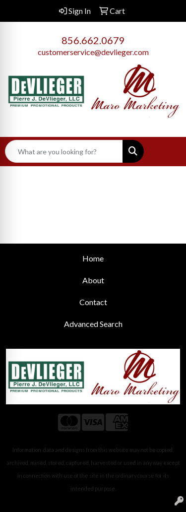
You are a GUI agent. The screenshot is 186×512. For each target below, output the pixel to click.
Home (93, 258)
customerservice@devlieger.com (93, 52)
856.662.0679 (93, 40)
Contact (93, 302)
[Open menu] (166, 151)
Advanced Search (93, 323)
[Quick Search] (64, 151)
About (93, 280)
